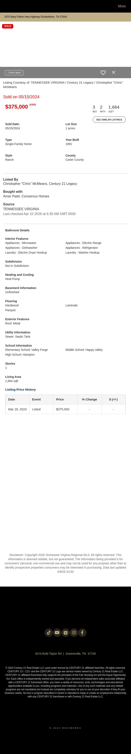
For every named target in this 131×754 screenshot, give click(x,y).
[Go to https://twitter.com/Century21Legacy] (65, 632)
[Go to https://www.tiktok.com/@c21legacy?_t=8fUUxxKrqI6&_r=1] (49, 632)
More (122, 6)
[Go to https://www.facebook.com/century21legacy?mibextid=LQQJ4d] (82, 632)
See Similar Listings (109, 119)
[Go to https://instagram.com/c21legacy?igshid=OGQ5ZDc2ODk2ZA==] (74, 632)
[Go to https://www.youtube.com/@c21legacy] (57, 632)
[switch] (103, 72)
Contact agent (14, 72)
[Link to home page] (5, 6)
